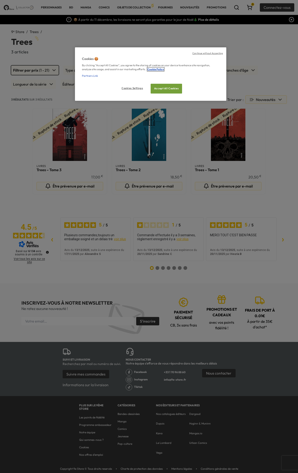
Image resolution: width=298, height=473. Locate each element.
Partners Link (90, 75)
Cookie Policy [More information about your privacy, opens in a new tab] (155, 69)
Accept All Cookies (166, 88)
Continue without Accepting (207, 53)
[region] (150, 74)
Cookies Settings (132, 88)
